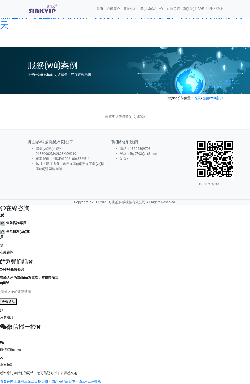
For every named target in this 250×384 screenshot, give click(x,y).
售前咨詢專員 (13, 223)
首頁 (100, 9)
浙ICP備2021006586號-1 (71, 159)
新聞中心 (130, 9)
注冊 (209, 9)
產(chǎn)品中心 (151, 9)
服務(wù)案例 (213, 98)
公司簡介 (113, 9)
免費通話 (8, 302)
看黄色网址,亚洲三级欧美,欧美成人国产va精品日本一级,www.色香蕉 (50, 381)
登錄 (219, 9)
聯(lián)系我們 (193, 9)
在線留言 (173, 9)
